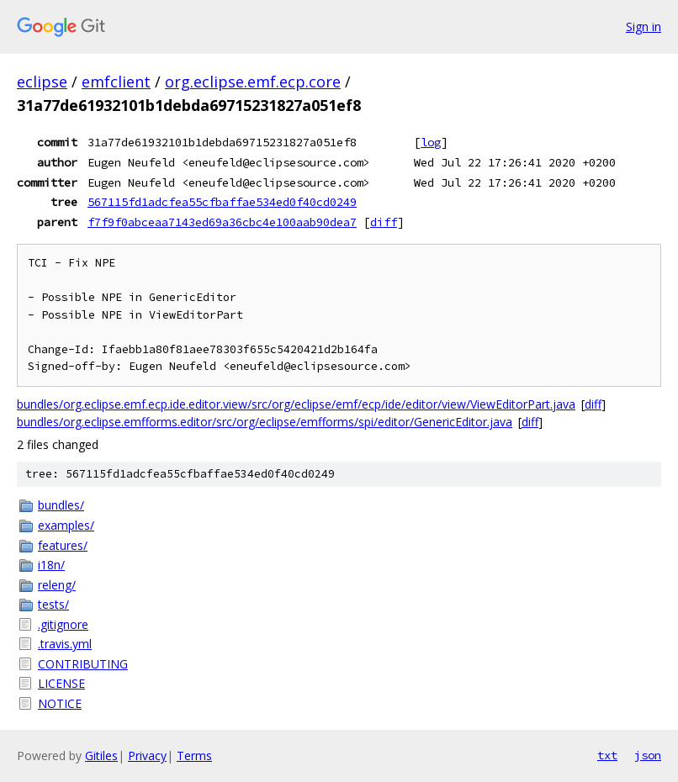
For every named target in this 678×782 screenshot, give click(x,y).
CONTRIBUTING (83, 664)
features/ (62, 545)
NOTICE (60, 703)
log (431, 142)
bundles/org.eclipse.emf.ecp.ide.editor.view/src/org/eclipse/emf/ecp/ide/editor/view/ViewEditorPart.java (296, 404)
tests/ (53, 604)
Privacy (147, 756)
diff (383, 222)
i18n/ (51, 565)
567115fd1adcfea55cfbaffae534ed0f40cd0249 (222, 201)
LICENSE (61, 683)
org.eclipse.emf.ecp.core (253, 81)
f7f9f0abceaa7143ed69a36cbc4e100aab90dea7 (222, 222)
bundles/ (61, 505)
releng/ (57, 585)
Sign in (643, 26)
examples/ (66, 525)
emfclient (116, 81)
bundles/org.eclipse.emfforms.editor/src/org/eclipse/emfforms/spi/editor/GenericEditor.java (264, 422)
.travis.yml (65, 644)
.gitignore (63, 624)
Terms (194, 756)
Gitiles (101, 756)
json (647, 755)
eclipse (42, 81)
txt (607, 755)
